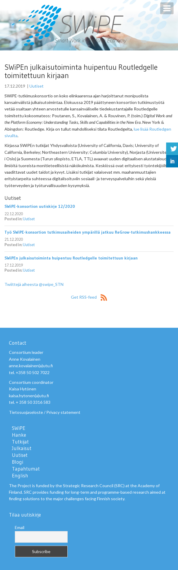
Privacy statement (63, 412)
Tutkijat (20, 442)
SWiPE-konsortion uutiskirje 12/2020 (39, 206)
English (20, 476)
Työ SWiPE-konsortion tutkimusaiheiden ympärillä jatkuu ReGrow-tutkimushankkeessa (87, 232)
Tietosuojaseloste (26, 412)
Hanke (19, 435)
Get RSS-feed (89, 297)
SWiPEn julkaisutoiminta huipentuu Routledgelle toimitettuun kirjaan (71, 258)
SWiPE (18, 428)
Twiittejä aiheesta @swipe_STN (33, 284)
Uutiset (36, 85)
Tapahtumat (26, 469)
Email (19, 527)
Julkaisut (21, 448)
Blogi (17, 462)
